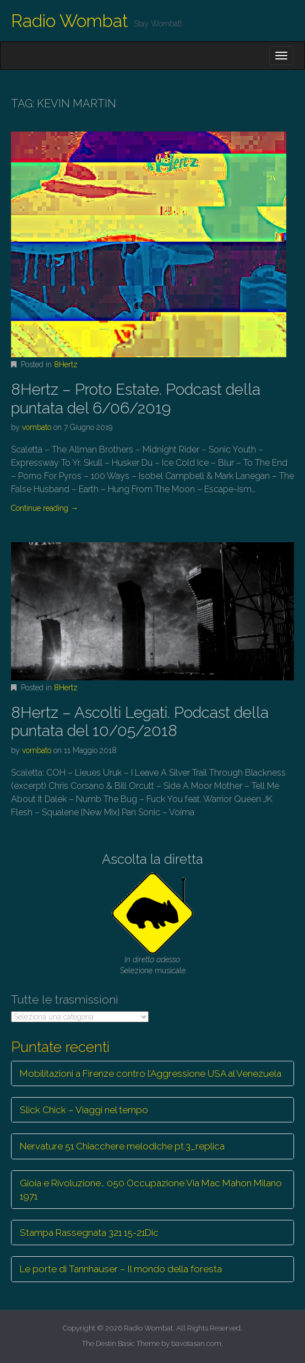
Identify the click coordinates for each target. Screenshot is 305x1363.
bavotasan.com (196, 1343)
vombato (36, 427)
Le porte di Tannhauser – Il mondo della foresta (121, 1268)
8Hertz (66, 364)
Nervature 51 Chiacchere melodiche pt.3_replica (122, 1146)
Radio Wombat (69, 20)
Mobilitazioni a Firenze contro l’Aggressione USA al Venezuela (150, 1073)
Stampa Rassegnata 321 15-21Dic (89, 1232)
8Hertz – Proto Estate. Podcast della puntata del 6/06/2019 (135, 398)
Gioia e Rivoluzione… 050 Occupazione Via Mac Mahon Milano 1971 (151, 1189)
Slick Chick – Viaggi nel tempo (84, 1109)
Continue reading (44, 508)
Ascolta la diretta (152, 859)
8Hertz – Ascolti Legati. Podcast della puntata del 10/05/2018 (140, 722)
